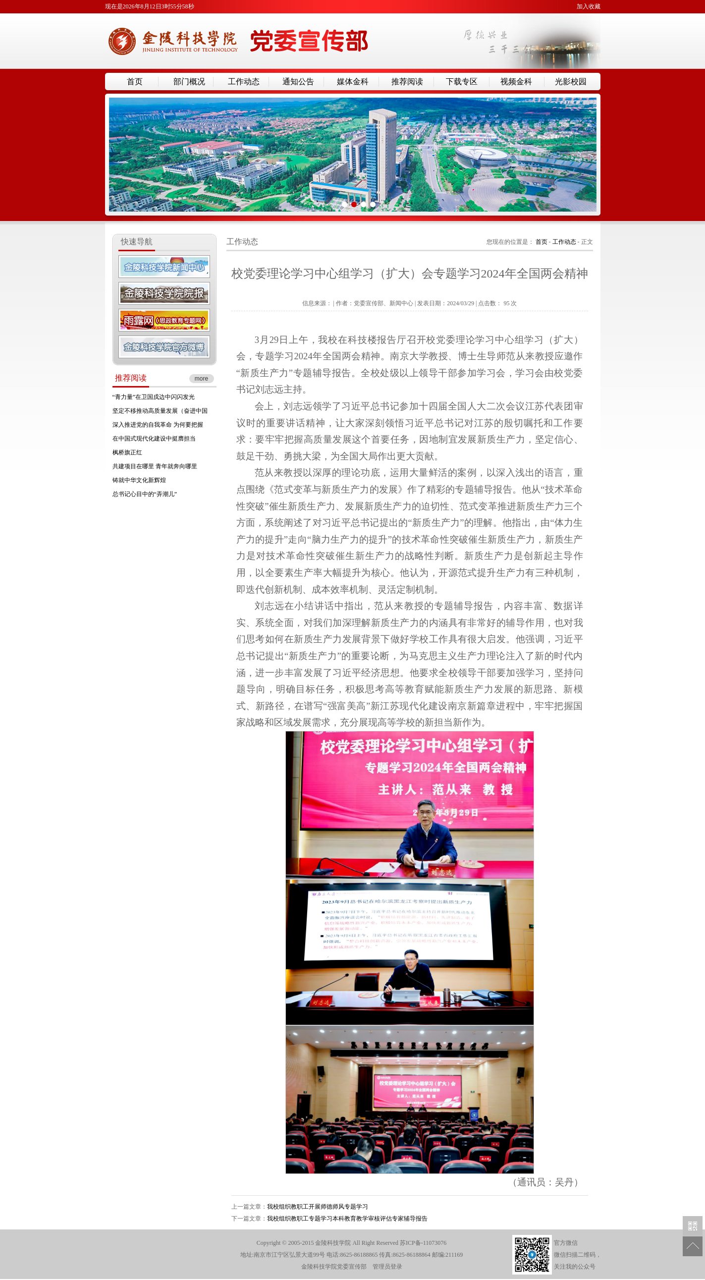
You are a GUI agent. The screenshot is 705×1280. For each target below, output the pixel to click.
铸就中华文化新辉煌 (139, 480)
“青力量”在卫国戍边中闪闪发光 (153, 396)
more (201, 378)
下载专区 (462, 81)
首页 (135, 81)
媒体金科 (353, 81)
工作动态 (244, 81)
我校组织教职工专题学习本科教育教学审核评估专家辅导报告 (347, 1218)
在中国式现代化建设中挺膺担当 (154, 438)
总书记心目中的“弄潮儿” (144, 494)
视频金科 (516, 81)
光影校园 (571, 81)
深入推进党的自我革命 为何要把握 (157, 424)
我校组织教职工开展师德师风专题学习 (317, 1206)
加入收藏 (588, 6)
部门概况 (189, 81)
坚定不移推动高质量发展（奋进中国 (160, 410)
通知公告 (298, 81)
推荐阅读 (407, 81)
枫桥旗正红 (127, 452)
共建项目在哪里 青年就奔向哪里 (154, 466)
